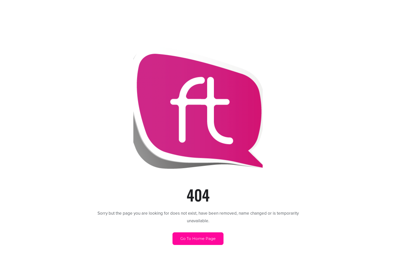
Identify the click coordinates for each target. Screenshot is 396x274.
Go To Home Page (198, 238)
